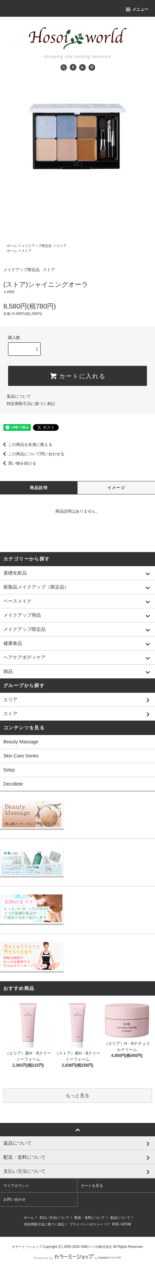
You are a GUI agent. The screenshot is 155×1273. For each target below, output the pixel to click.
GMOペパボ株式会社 (96, 1247)
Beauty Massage (20, 741)
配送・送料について (89, 1217)
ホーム (12, 246)
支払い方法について (54, 1217)
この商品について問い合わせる (32, 454)
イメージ (116, 487)
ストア (61, 246)
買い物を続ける (18, 463)
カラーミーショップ (27, 1247)
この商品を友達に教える (26, 444)
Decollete (13, 784)
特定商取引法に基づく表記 (31, 403)
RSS (115, 1224)
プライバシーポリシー (86, 1224)
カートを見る (92, 1186)
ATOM (126, 1224)
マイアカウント (16, 1186)
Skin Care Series (21, 755)
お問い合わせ (14, 1199)
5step (9, 770)
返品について (19, 396)
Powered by (77, 1258)
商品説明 (39, 487)
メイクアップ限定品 (36, 246)
